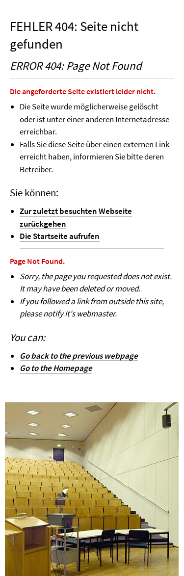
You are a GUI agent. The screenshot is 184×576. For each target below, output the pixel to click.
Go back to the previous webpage (79, 355)
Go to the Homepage (56, 368)
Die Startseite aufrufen (60, 236)
